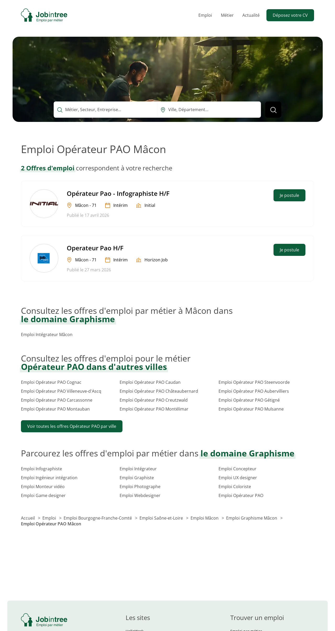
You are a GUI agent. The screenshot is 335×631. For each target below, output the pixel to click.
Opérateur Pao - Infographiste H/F (118, 193)
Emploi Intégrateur (138, 469)
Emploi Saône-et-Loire (161, 518)
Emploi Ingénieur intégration (49, 478)
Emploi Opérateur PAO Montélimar (154, 409)
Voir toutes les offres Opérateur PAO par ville (71, 426)
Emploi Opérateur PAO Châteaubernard (159, 391)
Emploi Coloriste (235, 486)
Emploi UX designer (238, 478)
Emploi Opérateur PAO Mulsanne (251, 409)
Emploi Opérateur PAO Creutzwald (154, 400)
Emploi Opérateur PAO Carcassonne (56, 400)
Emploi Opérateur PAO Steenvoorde (254, 382)
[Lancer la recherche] (273, 109)
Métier (227, 15)
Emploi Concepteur (237, 469)
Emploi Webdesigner (140, 495)
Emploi (205, 15)
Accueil (28, 518)
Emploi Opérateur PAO (241, 495)
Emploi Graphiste (137, 478)
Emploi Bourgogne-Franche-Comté (98, 518)
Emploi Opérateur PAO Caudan (150, 382)
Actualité (251, 15)
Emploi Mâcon (205, 518)
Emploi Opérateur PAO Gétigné (249, 400)
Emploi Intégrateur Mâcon (46, 334)
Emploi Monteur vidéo (43, 486)
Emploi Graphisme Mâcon (252, 518)
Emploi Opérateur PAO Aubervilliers (254, 391)
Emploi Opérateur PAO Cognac (51, 382)
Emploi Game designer (43, 495)
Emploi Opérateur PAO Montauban (55, 409)
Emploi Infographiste (41, 469)
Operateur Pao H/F (95, 248)
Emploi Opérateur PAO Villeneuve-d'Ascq (61, 391)
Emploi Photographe (140, 486)
